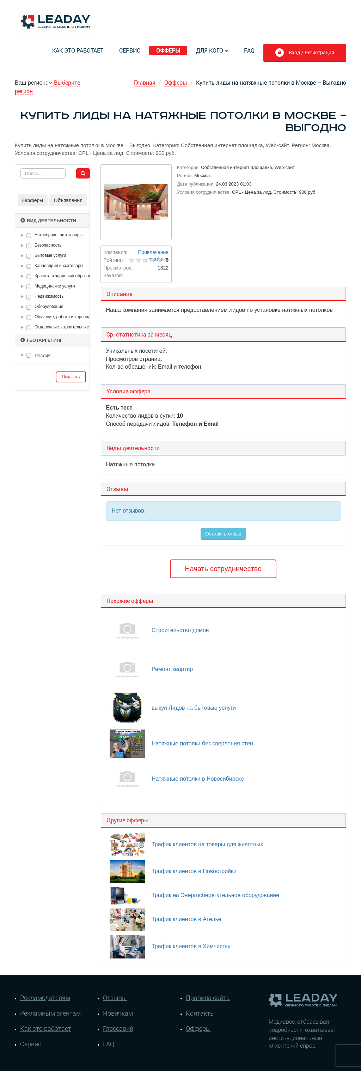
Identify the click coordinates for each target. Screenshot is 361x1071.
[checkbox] (28, 235)
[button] (23, 235)
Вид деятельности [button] (48, 220)
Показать (71, 376)
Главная (144, 82)
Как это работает (77, 50)
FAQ (249, 50)
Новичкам (118, 1013)
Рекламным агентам (50, 1013)
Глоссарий (118, 1028)
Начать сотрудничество (223, 569)
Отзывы (115, 997)
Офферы (168, 50)
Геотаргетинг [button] (41, 340)
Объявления (68, 200)
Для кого (212, 50)
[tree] (52, 355)
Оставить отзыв (223, 534)
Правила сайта (208, 997)
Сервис (129, 50)
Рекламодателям (45, 997)
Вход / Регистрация (304, 53)
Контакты (200, 1013)
